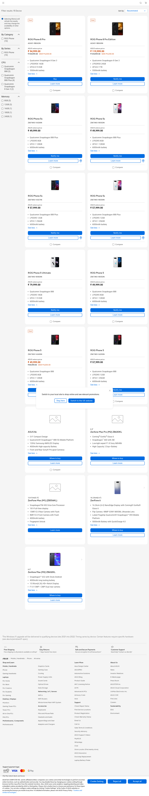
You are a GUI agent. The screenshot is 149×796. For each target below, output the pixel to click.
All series (37, 658)
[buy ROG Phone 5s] (35, 118)
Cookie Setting (96, 781)
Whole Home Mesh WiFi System (49, 702)
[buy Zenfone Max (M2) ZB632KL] (41, 572)
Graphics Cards (43, 666)
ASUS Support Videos (82, 735)
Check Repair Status (81, 706)
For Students (7, 692)
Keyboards (42, 710)
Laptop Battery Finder (82, 760)
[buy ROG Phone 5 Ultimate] (39, 273)
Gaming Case (43, 670)
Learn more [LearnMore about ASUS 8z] (55, 463)
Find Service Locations (82, 710)
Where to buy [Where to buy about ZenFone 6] (117, 530)
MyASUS (77, 739)
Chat (76, 746)
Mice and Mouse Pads (46, 713)
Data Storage (43, 688)
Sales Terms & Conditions (83, 728)
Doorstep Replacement (82, 757)
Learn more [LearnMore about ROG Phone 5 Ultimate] (55, 315)
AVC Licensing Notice (82, 684)
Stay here (60, 400)
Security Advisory (80, 731)
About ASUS (114, 666)
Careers (113, 702)
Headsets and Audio (45, 717)
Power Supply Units (45, 677)
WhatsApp (78, 742)
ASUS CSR (114, 695)
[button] (3, 3)
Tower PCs (6, 710)
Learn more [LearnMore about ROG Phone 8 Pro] (55, 84)
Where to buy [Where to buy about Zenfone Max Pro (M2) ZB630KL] (117, 458)
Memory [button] (10, 96)
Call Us (77, 724)
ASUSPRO (78, 670)
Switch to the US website (82, 400)
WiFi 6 (40, 695)
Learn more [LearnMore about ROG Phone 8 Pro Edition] (117, 84)
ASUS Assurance (80, 753)
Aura (76, 699)
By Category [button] (10, 34)
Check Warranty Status (82, 717)
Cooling (41, 673)
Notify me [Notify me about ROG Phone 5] (117, 310)
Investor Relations (116, 673)
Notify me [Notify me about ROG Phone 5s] (55, 156)
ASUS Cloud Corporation (119, 688)
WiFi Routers (42, 699)
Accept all (137, 781)
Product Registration (81, 713)
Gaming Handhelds (9, 674)
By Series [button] (10, 48)
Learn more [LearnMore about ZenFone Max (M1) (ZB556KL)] (55, 530)
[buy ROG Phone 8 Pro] (36, 39)
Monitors (6, 703)
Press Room (114, 681)
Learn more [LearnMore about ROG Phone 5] (117, 315)
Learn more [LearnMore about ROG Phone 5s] (53, 161)
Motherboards (8, 725)
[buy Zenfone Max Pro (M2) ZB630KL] (106, 432)
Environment (114, 713)
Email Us (77, 721)
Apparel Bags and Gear (46, 721)
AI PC (76, 688)
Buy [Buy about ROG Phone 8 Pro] (55, 79)
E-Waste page (115, 677)
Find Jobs (113, 699)
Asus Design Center (81, 666)
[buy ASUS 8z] (32, 432)
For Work (6, 685)
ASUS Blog (78, 677)
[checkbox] (55, 91)
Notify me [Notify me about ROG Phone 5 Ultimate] (55, 310)
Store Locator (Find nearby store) (86, 749)
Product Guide (79, 681)
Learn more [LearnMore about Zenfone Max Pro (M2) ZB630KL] (117, 463)
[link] (74, 3)
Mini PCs (6, 717)
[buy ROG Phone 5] (97, 273)
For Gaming (7, 695)
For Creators (7, 688)
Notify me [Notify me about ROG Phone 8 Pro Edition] (117, 79)
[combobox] (136, 11)
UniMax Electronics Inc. (118, 692)
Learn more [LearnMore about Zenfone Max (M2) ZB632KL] (55, 600)
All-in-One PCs (8, 714)
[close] (110, 390)
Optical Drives (43, 684)
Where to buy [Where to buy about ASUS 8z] (55, 458)
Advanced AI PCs (80, 692)
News (112, 670)
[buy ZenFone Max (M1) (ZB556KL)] (42, 500)
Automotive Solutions (82, 673)
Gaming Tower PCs (9, 706)
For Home (6, 681)
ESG (112, 710)
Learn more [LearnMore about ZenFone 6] (117, 535)
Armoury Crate (79, 695)
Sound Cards (42, 681)
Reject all (117, 781)
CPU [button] (10, 62)
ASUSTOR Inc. (115, 684)
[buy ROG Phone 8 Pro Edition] (102, 39)
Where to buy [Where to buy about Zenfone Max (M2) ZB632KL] (55, 595)
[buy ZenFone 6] (95, 500)
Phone (5, 670)
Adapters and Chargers (46, 724)
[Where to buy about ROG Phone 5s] (80, 161)
